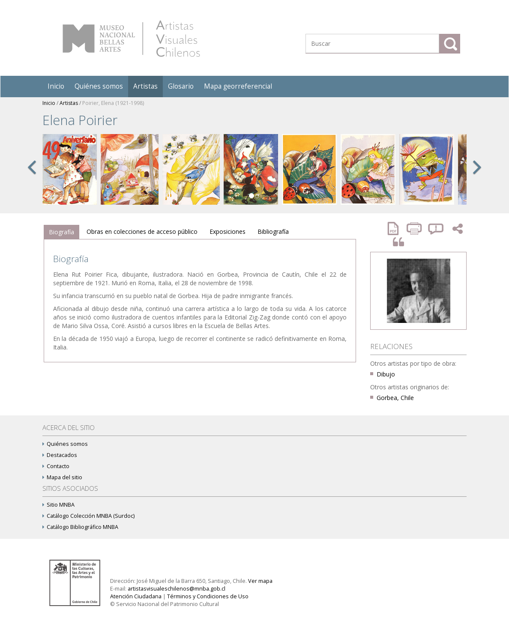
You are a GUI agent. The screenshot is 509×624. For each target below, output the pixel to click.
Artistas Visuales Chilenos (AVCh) (131, 38)
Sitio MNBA (58, 504)
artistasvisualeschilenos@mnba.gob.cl (176, 588)
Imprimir (415, 228)
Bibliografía (273, 231)
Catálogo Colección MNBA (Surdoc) (88, 516)
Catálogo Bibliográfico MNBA (80, 527)
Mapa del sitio (62, 477)
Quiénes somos (99, 86)
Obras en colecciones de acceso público (142, 231)
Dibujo (386, 374)
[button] (31, 176)
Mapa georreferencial (238, 86)
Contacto (55, 466)
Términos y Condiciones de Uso (208, 596)
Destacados (59, 455)
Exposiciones (228, 231)
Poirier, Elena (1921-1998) (113, 103)
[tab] (61, 232)
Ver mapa (260, 581)
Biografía (61, 232)
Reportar (436, 228)
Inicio (56, 86)
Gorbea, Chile (395, 398)
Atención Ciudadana (136, 596)
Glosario (181, 86)
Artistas (145, 86)
